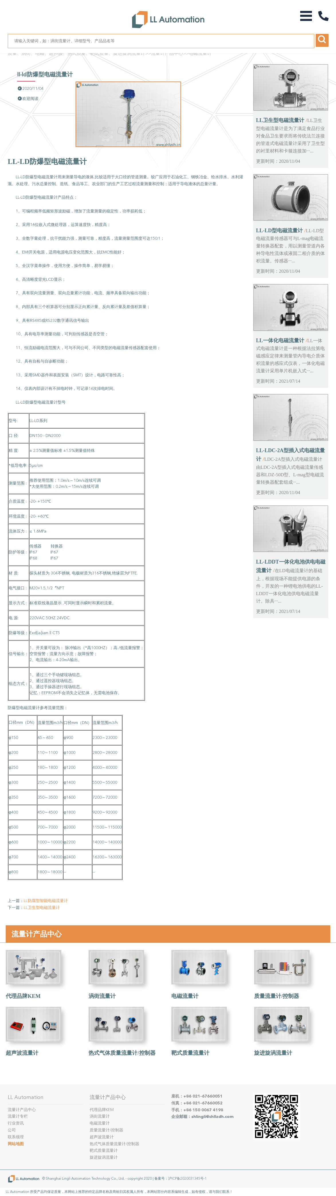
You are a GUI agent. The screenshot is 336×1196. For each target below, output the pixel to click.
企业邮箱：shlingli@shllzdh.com (202, 1116)
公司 (12, 1130)
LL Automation (26, 1097)
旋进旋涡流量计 (273, 1053)
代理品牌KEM (23, 996)
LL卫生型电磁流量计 (42, 907)
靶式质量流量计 (190, 1053)
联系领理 (16, 1137)
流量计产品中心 (167, 53)
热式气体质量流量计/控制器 (122, 1053)
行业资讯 (16, 1123)
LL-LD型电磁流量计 (279, 230)
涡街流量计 (102, 996)
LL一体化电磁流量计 (280, 340)
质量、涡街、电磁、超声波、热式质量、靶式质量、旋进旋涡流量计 (76, 53)
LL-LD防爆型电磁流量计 (45, 74)
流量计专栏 (18, 1116)
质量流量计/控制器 (276, 996)
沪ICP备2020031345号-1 (187, 1178)
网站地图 (16, 1143)
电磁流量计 (200, 53)
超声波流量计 (22, 1053)
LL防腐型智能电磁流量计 (46, 900)
